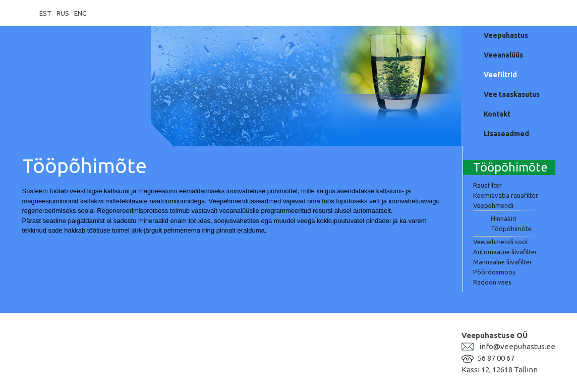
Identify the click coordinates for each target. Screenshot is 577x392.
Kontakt (497, 114)
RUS (62, 13)
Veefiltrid (500, 75)
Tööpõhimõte (511, 228)
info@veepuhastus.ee (517, 346)
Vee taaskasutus (512, 94)
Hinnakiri (503, 218)
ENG (80, 13)
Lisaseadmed (506, 134)
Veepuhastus (506, 35)
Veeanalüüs (503, 55)
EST (45, 13)
